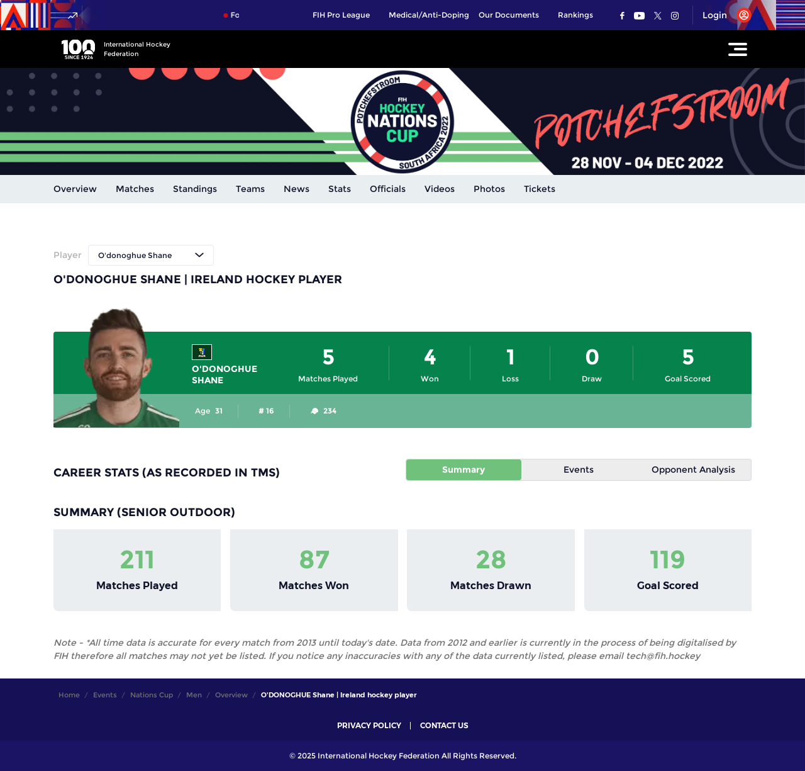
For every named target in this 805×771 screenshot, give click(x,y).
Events (579, 469)
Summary (463, 469)
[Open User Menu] (722, 15)
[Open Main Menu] (738, 49)
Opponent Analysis (693, 469)
